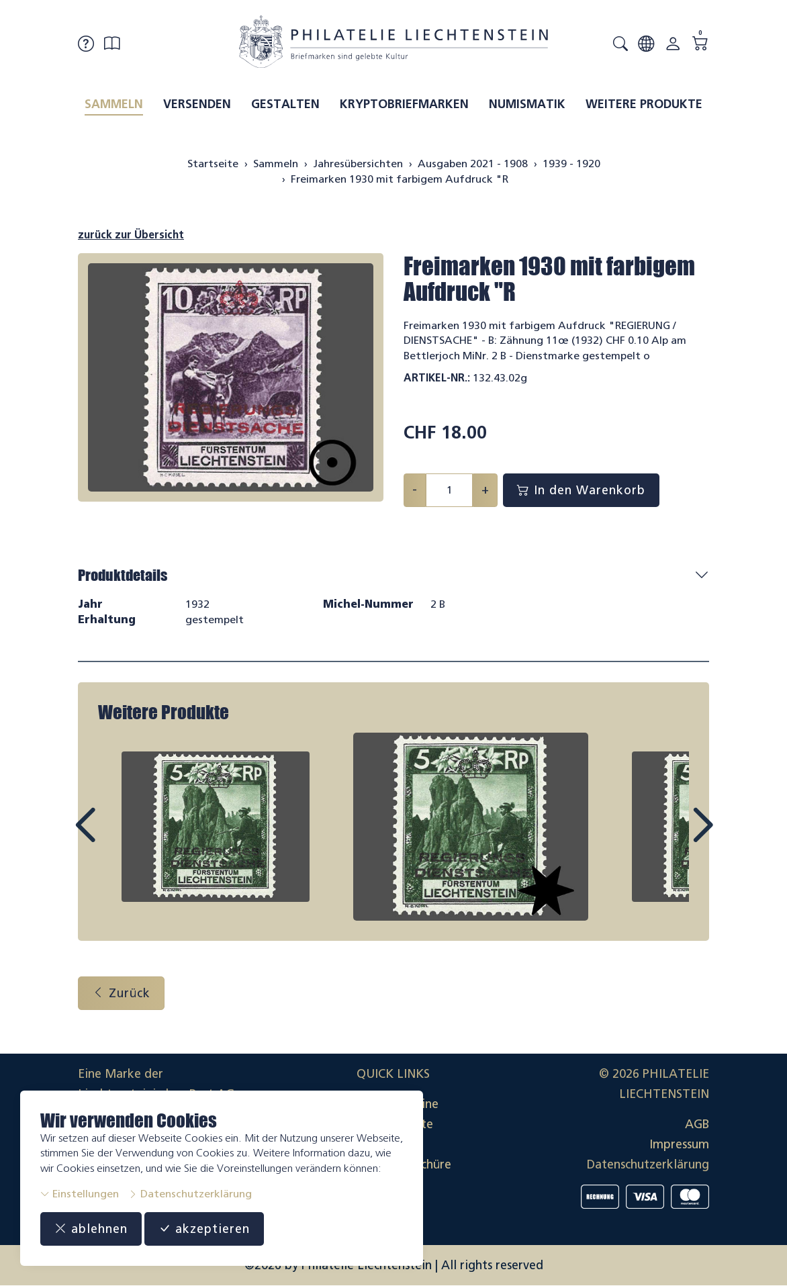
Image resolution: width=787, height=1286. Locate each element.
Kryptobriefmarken (404, 104)
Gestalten (285, 104)
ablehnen (91, 1229)
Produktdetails (122, 575)
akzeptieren (204, 1229)
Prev (115, 837)
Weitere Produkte (644, 104)
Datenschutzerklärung (190, 1193)
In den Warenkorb (581, 490)
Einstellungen (79, 1193)
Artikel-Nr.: (437, 377)
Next (671, 837)
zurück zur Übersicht (131, 234)
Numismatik (527, 104)
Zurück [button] (121, 993)
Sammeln (114, 104)
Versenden (197, 104)
